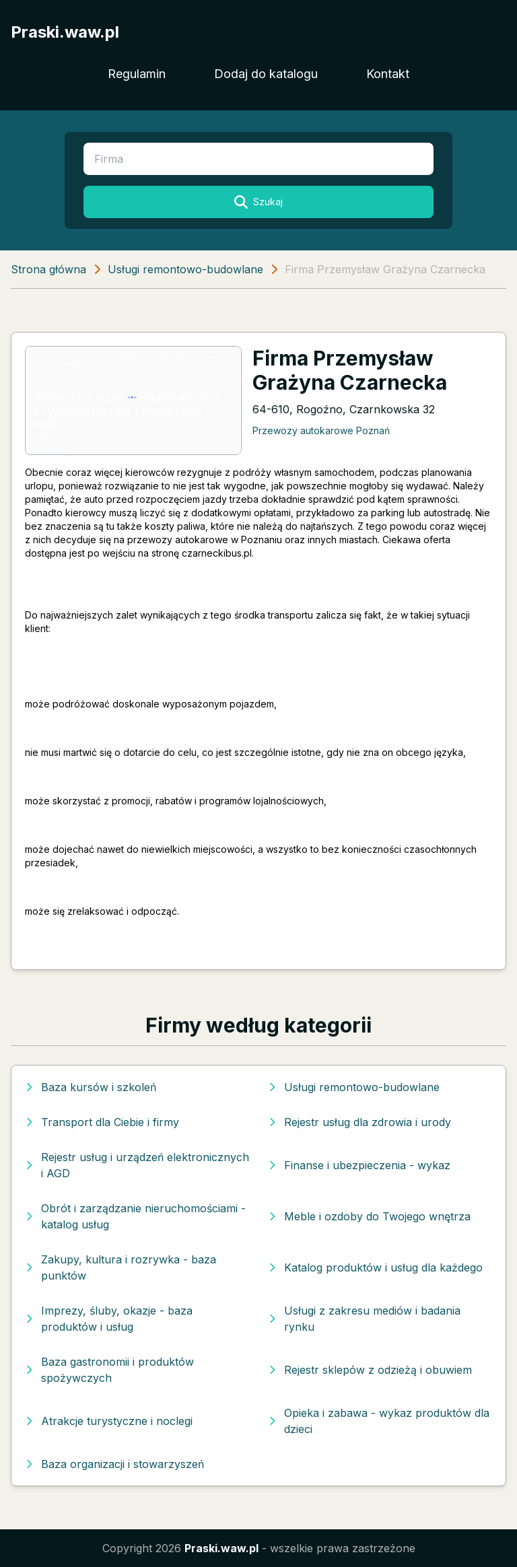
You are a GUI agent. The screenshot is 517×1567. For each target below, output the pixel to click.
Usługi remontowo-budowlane (185, 269)
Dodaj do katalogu (266, 74)
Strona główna (48, 269)
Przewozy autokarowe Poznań (321, 430)
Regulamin (137, 74)
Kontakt (387, 74)
